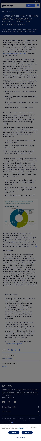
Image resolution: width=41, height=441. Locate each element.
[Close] (39, 425)
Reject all (14, 432)
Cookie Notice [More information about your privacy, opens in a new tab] (21, 428)
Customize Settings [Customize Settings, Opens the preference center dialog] (20, 437)
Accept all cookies (27, 432)
